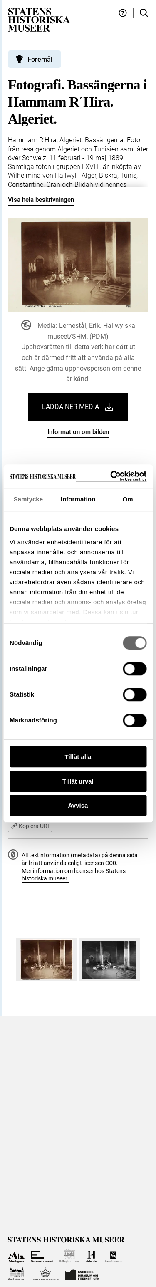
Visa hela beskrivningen (41, 199)
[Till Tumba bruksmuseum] (45, 1274)
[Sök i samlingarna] (144, 13)
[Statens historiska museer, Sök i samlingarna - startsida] (39, 19)
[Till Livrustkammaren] (114, 1256)
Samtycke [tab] (28, 499)
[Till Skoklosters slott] (17, 1274)
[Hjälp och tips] (123, 13)
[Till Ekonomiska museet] (42, 1256)
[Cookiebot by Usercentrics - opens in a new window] (111, 476)
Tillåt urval (78, 781)
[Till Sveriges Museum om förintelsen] (82, 1274)
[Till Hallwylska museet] (69, 1256)
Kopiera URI (30, 826)
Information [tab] (78, 499)
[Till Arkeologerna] (16, 1256)
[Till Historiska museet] (91, 1256)
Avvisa (78, 805)
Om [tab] (128, 499)
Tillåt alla (78, 756)
